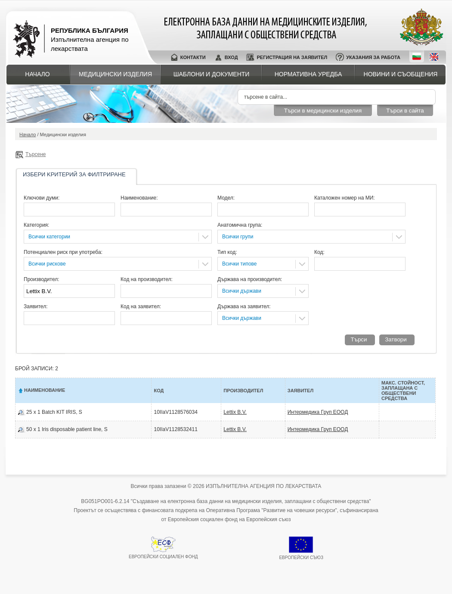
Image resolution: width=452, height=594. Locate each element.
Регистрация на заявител (292, 57)
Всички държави (241, 291)
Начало (37, 74)
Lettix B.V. (235, 412)
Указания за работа (373, 57)
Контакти (193, 57)
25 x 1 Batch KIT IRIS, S (54, 412)
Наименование (44, 390)
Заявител (300, 390)
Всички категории (49, 237)
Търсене (35, 154)
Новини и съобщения (401, 74)
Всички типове (239, 264)
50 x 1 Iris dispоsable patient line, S (67, 429)
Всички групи (237, 237)
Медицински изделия (115, 74)
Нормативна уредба (308, 74)
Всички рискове (47, 264)
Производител (243, 390)
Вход (231, 57)
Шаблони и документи (211, 74)
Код (159, 390)
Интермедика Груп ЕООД (318, 412)
